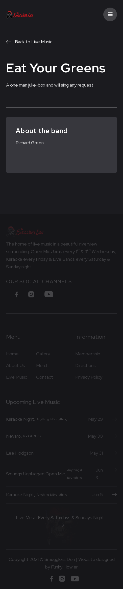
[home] (20, 14)
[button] (110, 14)
